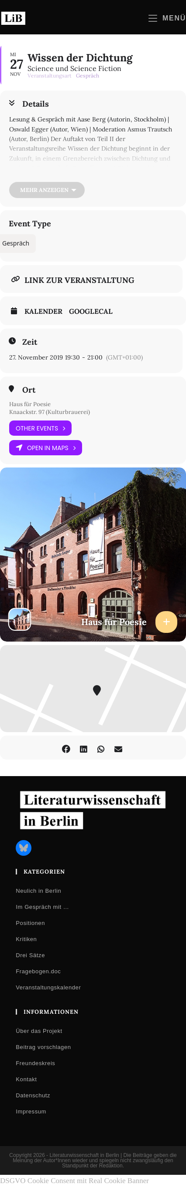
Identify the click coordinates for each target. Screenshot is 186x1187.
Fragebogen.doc (38, 971)
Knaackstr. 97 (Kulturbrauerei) (49, 412)
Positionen (30, 923)
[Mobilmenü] (167, 18)
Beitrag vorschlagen (43, 1047)
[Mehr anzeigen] (47, 190)
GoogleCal (91, 311)
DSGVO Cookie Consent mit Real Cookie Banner (74, 1181)
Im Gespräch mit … (42, 907)
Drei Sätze (30, 955)
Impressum (31, 1111)
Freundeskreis (35, 1063)
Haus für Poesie (30, 404)
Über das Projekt (39, 1031)
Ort (28, 390)
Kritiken (26, 939)
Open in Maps (46, 447)
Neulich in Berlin (38, 891)
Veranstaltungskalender (48, 987)
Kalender (43, 311)
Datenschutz (33, 1095)
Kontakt (26, 1079)
